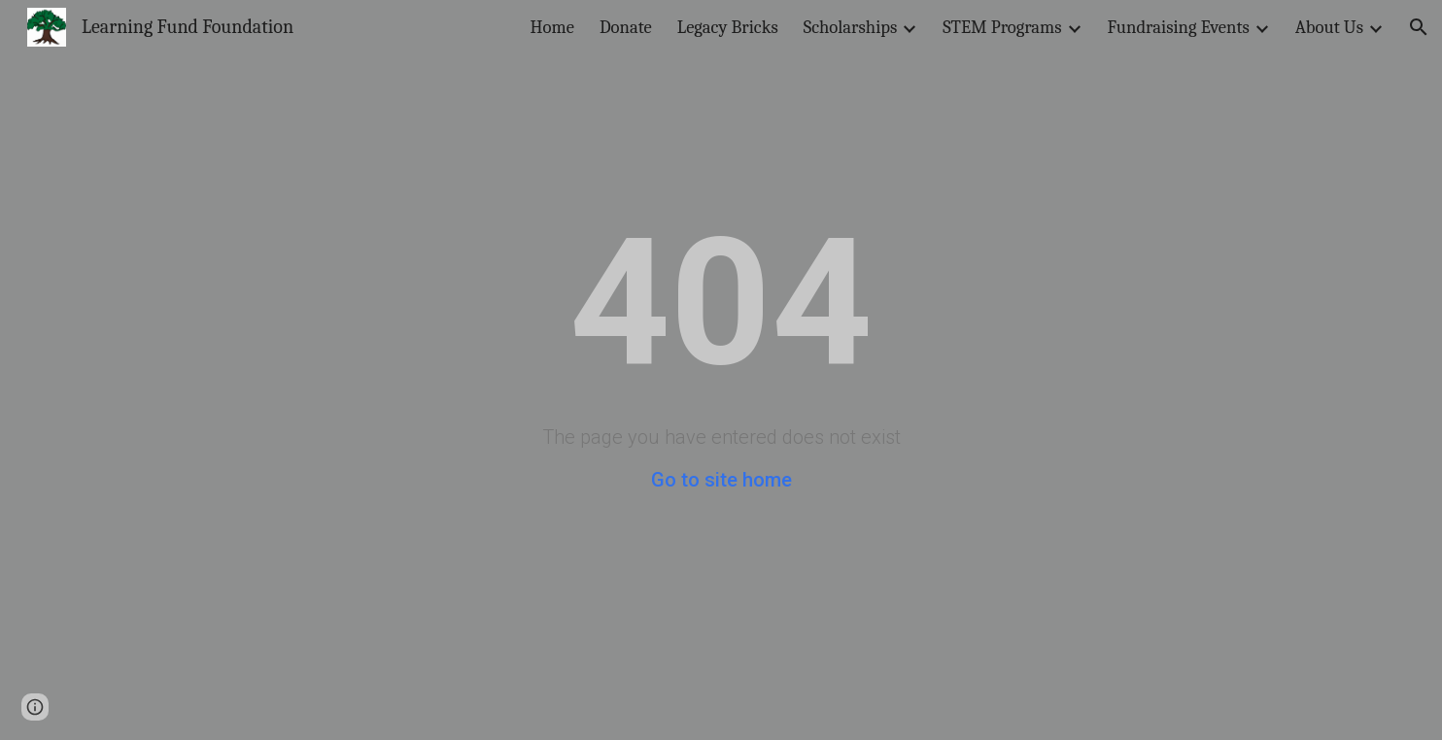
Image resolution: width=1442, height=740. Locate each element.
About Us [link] (1329, 27)
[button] (1418, 27)
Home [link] (552, 27)
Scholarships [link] (851, 27)
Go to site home (721, 479)
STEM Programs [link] (1002, 27)
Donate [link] (626, 27)
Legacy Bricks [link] (727, 27)
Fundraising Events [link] (1179, 27)
